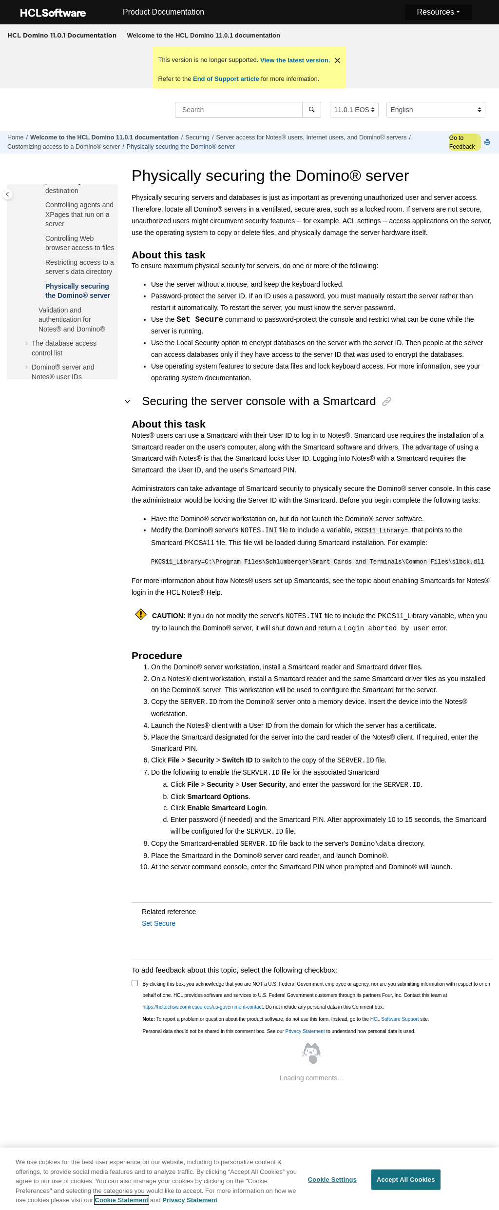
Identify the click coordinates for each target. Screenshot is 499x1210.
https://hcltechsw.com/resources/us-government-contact (203, 1005)
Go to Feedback (462, 142)
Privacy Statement (305, 1030)
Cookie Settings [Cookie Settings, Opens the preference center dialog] (332, 1186)
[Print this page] (488, 142)
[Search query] (248, 109)
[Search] (311, 109)
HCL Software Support (394, 1017)
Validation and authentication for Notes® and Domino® (71, 319)
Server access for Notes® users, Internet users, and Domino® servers (311, 137)
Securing (197, 137)
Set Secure (158, 922)
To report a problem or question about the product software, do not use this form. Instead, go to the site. (286, 1017)
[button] (41, 205)
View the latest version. (294, 60)
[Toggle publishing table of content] (7, 194)
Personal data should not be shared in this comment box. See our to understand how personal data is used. (279, 1030)
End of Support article (226, 78)
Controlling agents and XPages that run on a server (79, 214)
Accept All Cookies (406, 1186)
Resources (435, 12)
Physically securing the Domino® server (181, 146)
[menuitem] (203, 35)
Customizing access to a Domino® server (63, 146)
